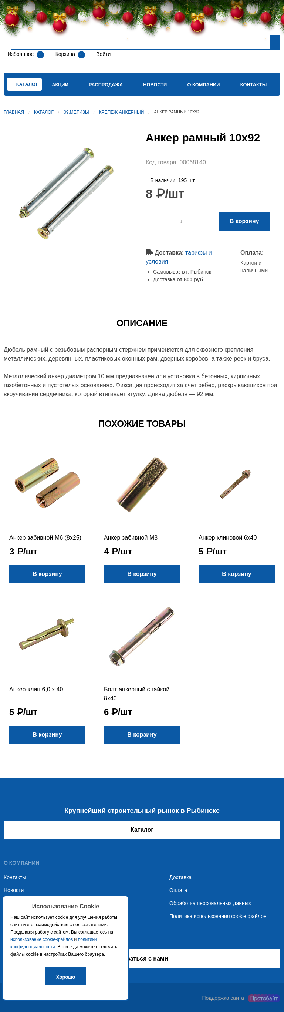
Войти (103, 54)
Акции (60, 84)
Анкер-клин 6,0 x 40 (36, 689)
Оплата (178, 890)
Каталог (44, 112)
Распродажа (106, 84)
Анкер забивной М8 (131, 538)
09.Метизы (76, 112)
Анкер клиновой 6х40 (228, 538)
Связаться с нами (142, 958)
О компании (203, 84)
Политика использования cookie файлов (217, 916)
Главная (14, 112)
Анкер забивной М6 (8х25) (45, 538)
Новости (155, 84)
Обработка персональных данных (210, 903)
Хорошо (65, 977)
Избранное (20, 54)
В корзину (244, 221)
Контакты (253, 84)
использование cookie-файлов (41, 939)
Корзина (66, 54)
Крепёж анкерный (121, 112)
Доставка (180, 877)
